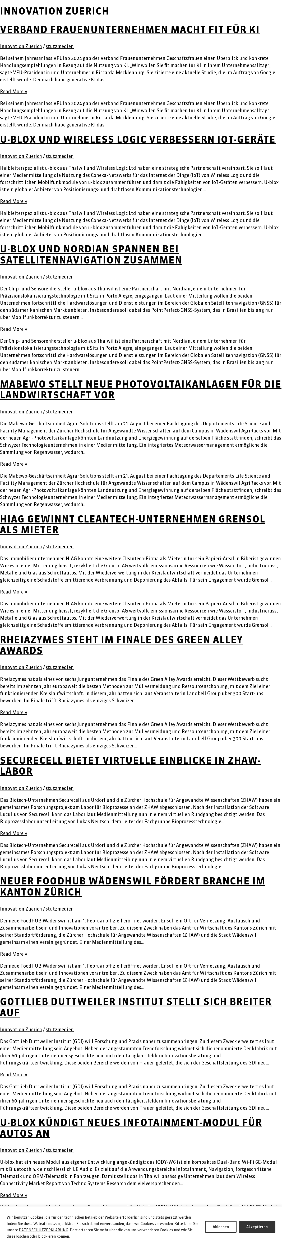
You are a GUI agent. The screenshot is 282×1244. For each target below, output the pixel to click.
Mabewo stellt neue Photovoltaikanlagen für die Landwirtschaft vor (140, 389)
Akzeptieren (257, 1226)
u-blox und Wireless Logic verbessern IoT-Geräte (138, 139)
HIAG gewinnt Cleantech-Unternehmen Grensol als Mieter (132, 524)
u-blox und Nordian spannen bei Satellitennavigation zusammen (91, 254)
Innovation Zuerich (21, 46)
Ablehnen (221, 1226)
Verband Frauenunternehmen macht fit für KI (130, 29)
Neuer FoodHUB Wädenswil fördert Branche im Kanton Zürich (132, 886)
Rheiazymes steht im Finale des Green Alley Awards (121, 645)
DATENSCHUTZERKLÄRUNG (43, 1230)
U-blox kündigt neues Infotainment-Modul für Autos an (131, 1128)
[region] (141, 1225)
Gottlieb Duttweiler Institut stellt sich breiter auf (136, 1007)
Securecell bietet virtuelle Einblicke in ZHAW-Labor (130, 766)
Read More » (13, 91)
